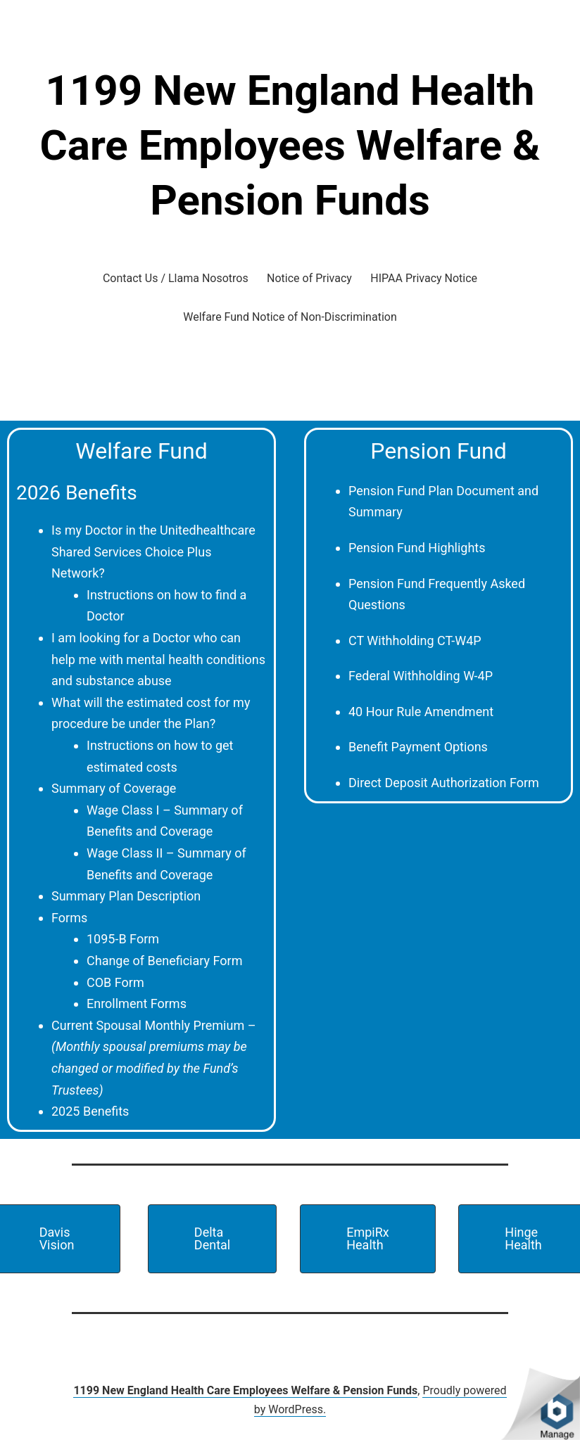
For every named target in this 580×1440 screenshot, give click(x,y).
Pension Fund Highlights (417, 547)
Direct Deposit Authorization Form (443, 782)
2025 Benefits (90, 1111)
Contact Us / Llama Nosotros (175, 278)
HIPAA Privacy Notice (423, 278)
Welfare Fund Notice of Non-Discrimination (289, 317)
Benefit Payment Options (418, 746)
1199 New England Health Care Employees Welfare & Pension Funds (290, 145)
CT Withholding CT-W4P (414, 640)
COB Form (115, 982)
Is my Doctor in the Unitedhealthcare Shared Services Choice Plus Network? (153, 551)
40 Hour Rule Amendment (420, 711)
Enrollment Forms (137, 1003)
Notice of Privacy (309, 278)
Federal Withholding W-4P (420, 675)
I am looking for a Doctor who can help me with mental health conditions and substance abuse (158, 659)
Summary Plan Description (126, 895)
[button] (212, 1238)
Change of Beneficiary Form (164, 960)
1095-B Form (123, 938)
